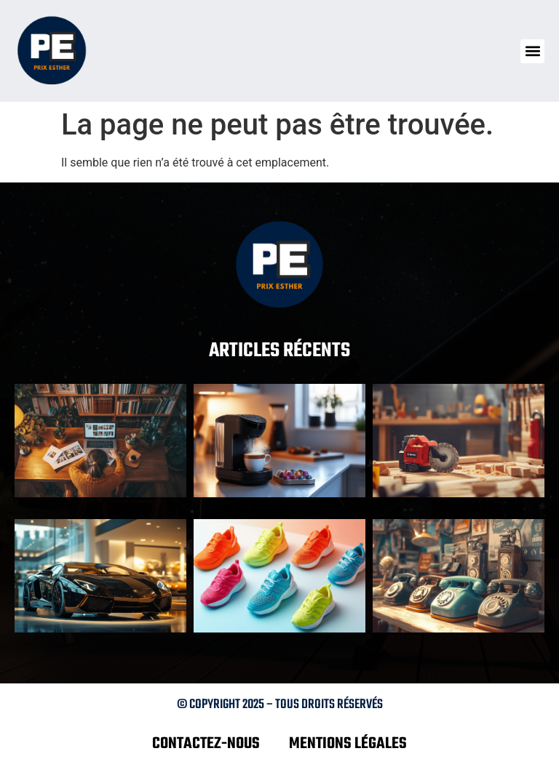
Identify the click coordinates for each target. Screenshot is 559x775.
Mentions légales (348, 743)
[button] (532, 51)
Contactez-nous (206, 743)
